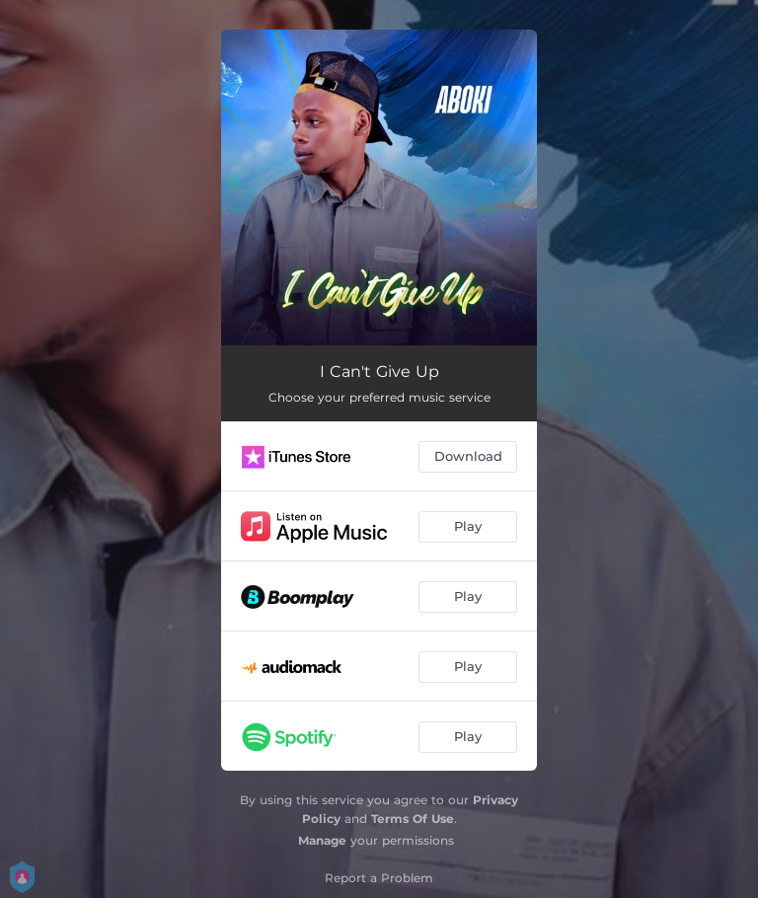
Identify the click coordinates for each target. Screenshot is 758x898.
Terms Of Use (412, 818)
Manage (322, 840)
